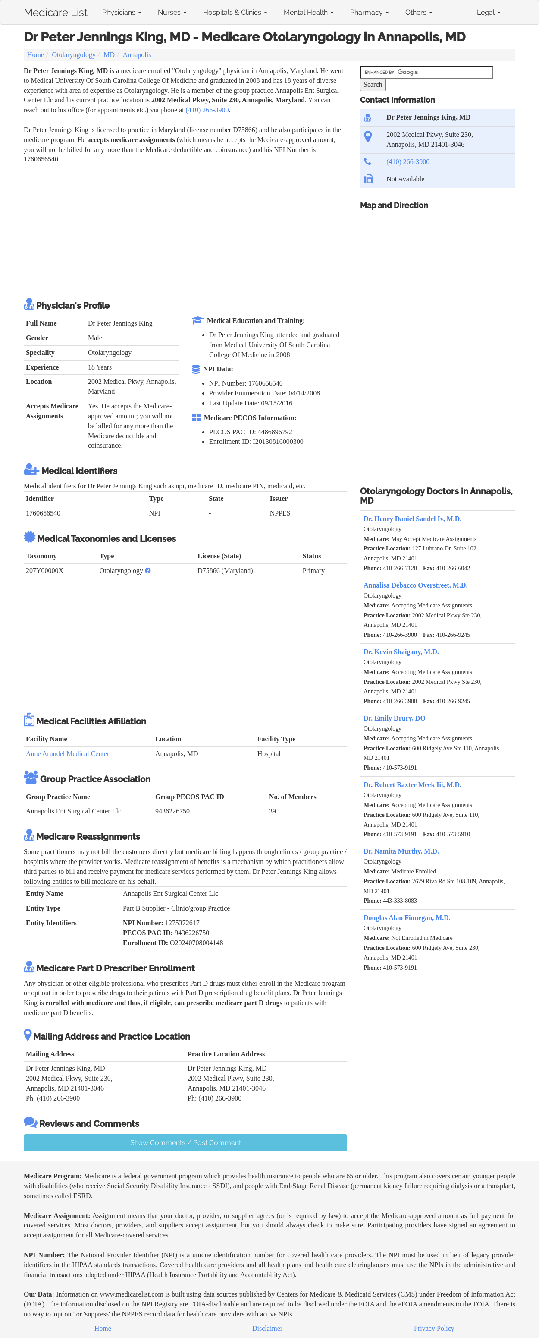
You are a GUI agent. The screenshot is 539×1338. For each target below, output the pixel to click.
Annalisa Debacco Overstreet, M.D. (415, 585)
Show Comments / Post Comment (185, 1143)
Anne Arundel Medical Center (67, 753)
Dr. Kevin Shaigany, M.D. (401, 651)
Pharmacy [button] (369, 12)
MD (109, 54)
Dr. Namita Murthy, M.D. (401, 851)
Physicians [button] (121, 12)
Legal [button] (489, 12)
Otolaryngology (74, 54)
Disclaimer (267, 1328)
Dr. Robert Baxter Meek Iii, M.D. (412, 784)
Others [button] (418, 12)
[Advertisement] (181, 229)
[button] (148, 570)
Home (35, 54)
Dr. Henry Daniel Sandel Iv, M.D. (412, 518)
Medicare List (56, 11)
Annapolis (137, 54)
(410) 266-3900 (207, 110)
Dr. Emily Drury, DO (395, 718)
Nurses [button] (172, 12)
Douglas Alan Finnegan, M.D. (407, 917)
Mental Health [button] (309, 12)
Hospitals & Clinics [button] (235, 12)
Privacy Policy (434, 1328)
